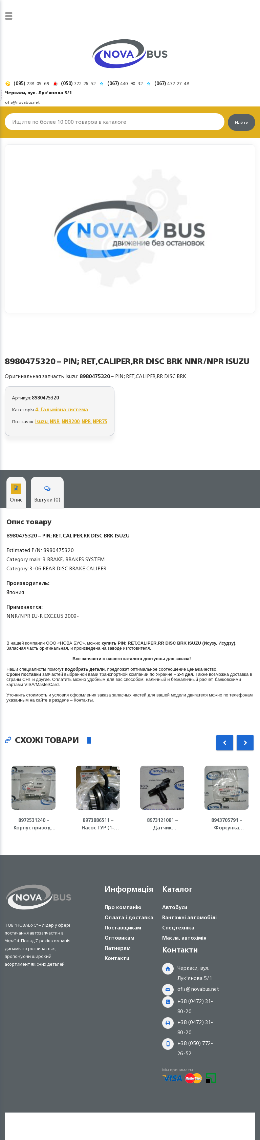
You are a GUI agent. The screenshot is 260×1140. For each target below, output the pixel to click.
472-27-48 (171, 83)
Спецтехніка (178, 927)
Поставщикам (123, 927)
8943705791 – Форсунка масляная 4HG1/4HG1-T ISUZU (226, 824)
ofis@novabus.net (198, 989)
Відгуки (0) (47, 494)
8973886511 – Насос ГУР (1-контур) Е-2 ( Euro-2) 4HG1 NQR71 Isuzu (98, 824)
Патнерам (118, 947)
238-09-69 (31, 83)
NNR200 (71, 421)
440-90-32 (125, 83)
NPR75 (100, 421)
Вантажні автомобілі (189, 917)
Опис (16, 494)
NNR (55, 421)
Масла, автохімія (184, 937)
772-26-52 (78, 83)
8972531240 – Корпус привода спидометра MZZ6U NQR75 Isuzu (34, 824)
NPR (86, 421)
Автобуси (174, 907)
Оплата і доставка (129, 917)
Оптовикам (119, 937)
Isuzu (41, 421)
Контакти (117, 958)
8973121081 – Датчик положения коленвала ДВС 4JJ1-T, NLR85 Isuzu (162, 824)
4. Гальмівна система (62, 409)
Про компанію (123, 907)
